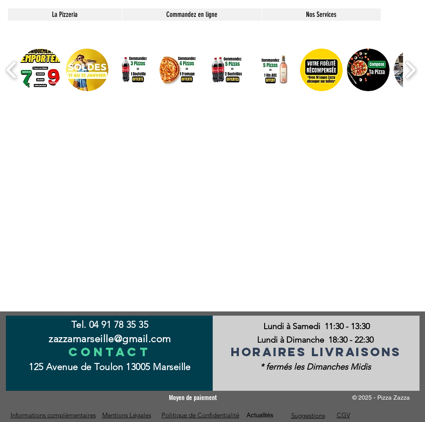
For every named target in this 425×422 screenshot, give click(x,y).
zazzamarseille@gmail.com (110, 339)
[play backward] (11, 70)
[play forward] (410, 70)
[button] (321, 14)
